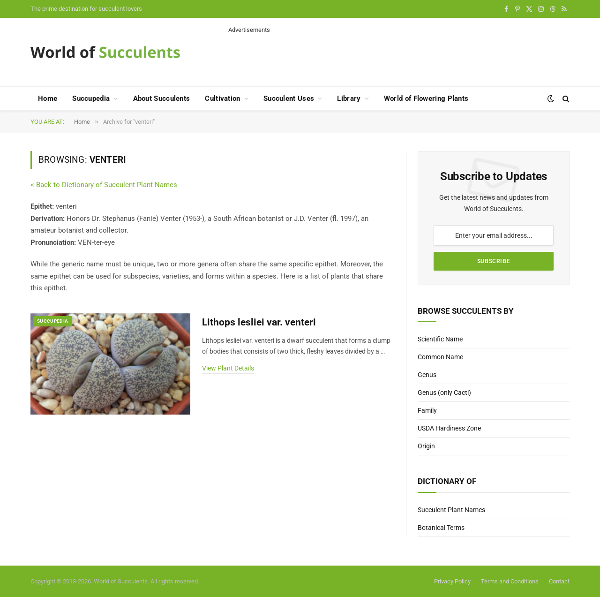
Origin (426, 446)
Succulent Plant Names (451, 510)
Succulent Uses (288, 98)
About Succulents (161, 98)
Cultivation (222, 98)
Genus (427, 374)
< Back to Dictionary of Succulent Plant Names (103, 185)
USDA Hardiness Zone (449, 428)
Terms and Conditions (510, 581)
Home (47, 98)
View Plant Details (228, 368)
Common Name (440, 357)
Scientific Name (440, 339)
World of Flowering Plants (426, 98)
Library (348, 98)
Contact (559, 581)
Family (427, 410)
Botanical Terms (441, 527)
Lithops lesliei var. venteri (259, 322)
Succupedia (91, 98)
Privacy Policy (452, 581)
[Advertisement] (399, 55)
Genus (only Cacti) (444, 392)
